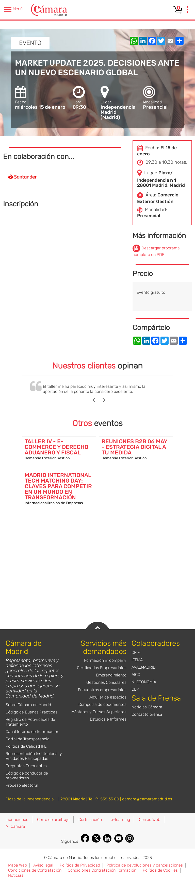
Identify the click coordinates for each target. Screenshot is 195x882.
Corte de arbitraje (53, 819)
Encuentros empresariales (102, 689)
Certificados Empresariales (101, 667)
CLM (135, 689)
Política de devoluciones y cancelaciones (144, 865)
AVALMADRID (144, 667)
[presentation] (187, 10)
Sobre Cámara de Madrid (28, 704)
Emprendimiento (111, 675)
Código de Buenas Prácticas (31, 712)
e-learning (120, 819)
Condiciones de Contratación (34, 870)
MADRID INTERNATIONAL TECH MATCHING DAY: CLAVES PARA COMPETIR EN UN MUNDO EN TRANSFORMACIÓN (58, 486)
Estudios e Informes (108, 719)
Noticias (15, 875)
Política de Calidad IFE (26, 746)
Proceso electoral (22, 785)
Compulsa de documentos (102, 704)
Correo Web (149, 819)
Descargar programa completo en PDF (156, 251)
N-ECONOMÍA (144, 681)
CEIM (136, 652)
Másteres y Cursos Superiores (98, 711)
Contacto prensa (147, 714)
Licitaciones (17, 819)
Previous (96, 400)
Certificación (90, 819)
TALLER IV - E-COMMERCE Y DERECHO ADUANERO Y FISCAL (56, 447)
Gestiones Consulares (106, 682)
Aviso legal (43, 865)
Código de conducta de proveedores (27, 775)
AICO (136, 674)
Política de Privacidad (80, 865)
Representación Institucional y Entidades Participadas (34, 756)
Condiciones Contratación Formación (102, 870)
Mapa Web (17, 865)
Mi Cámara (15, 826)
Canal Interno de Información (32, 731)
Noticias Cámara (147, 707)
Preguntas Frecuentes (26, 765)
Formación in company (105, 660)
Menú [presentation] (13, 9)
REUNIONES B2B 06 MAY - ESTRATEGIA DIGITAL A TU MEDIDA (134, 447)
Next (106, 400)
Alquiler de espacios (107, 697)
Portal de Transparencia (28, 739)
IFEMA (137, 659)
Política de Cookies (160, 870)
